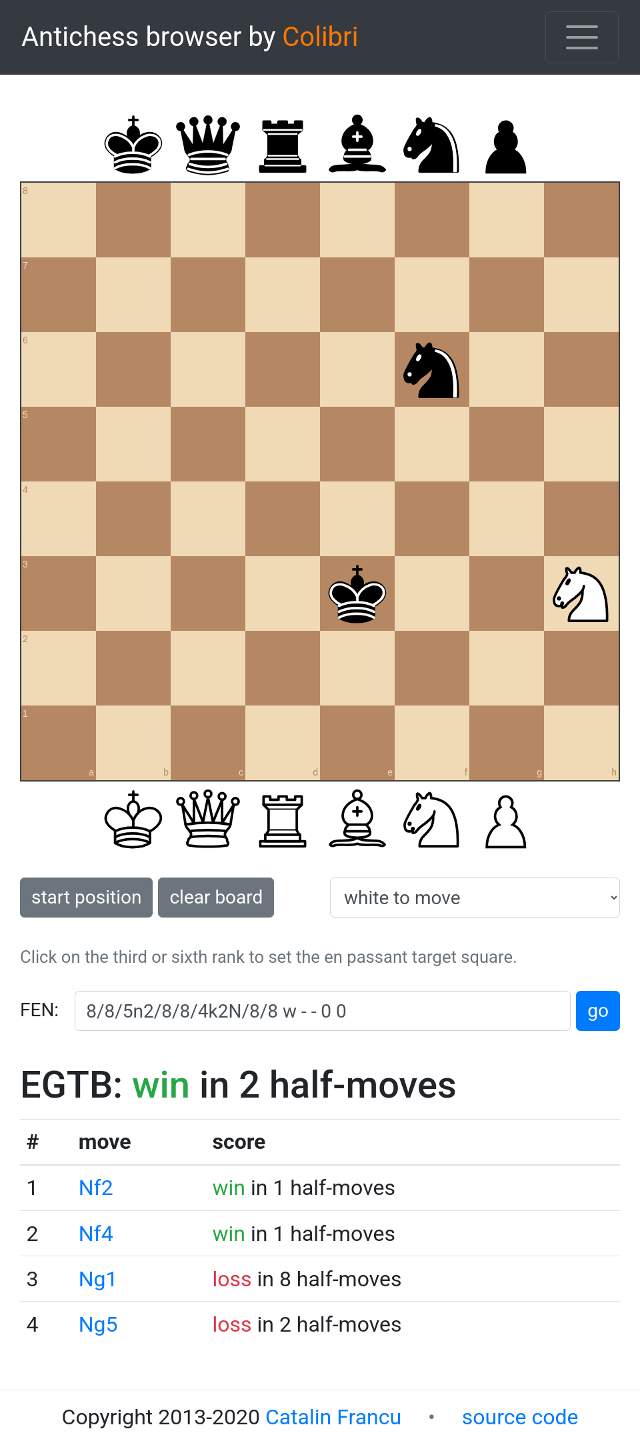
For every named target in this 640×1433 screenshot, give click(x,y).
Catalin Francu (333, 1417)
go (598, 1011)
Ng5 (98, 1324)
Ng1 (98, 1279)
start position (86, 897)
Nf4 (96, 1233)
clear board (216, 897)
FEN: (39, 1010)
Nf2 (96, 1187)
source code (520, 1417)
